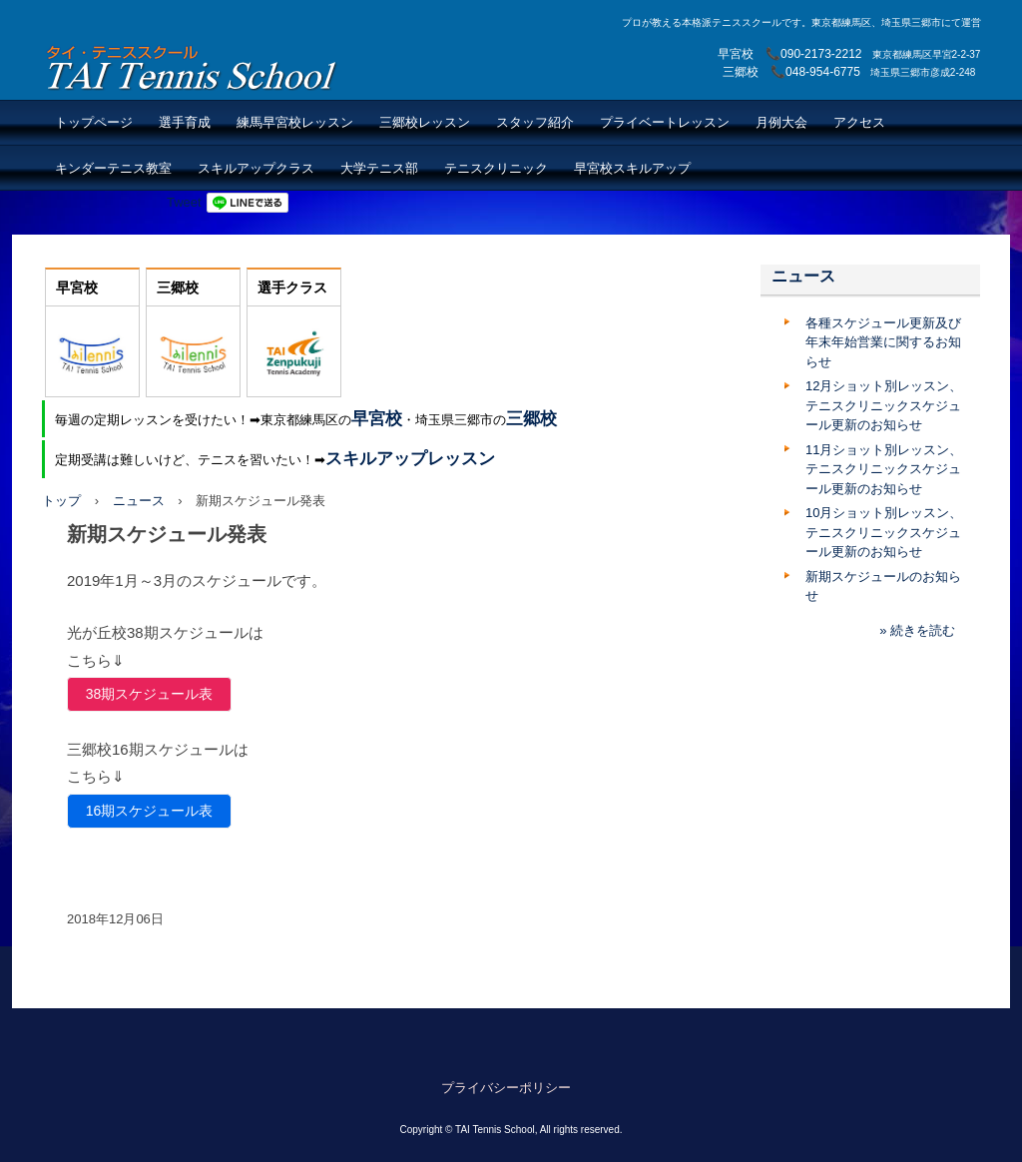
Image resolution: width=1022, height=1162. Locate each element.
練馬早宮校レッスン (295, 122)
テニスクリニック (496, 168)
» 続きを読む (917, 630)
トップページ (94, 122)
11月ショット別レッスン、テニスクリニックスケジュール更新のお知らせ (883, 469)
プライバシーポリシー (506, 1087)
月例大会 (781, 122)
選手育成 (185, 122)
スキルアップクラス (256, 168)
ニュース (139, 500)
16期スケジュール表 (150, 811)
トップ (61, 500)
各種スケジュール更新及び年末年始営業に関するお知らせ (883, 342)
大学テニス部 (379, 168)
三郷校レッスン (424, 122)
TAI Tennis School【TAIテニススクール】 (193, 67)
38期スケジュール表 (150, 694)
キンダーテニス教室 (113, 168)
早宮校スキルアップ (632, 168)
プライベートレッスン (665, 122)
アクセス (859, 122)
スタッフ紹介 (535, 122)
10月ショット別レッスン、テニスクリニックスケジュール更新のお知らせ (883, 532)
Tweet (184, 202)
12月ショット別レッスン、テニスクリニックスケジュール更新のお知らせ (883, 405)
